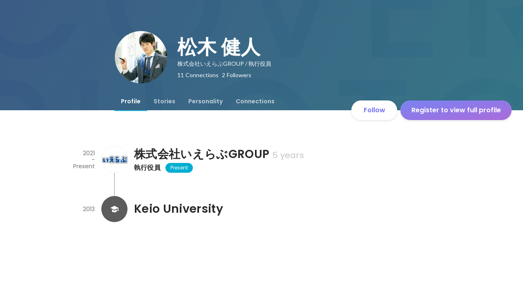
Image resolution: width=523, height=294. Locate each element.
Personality (205, 101)
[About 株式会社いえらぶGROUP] (114, 159)
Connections (255, 101)
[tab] (130, 101)
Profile (131, 101)
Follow (374, 110)
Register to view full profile (456, 110)
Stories (164, 101)
